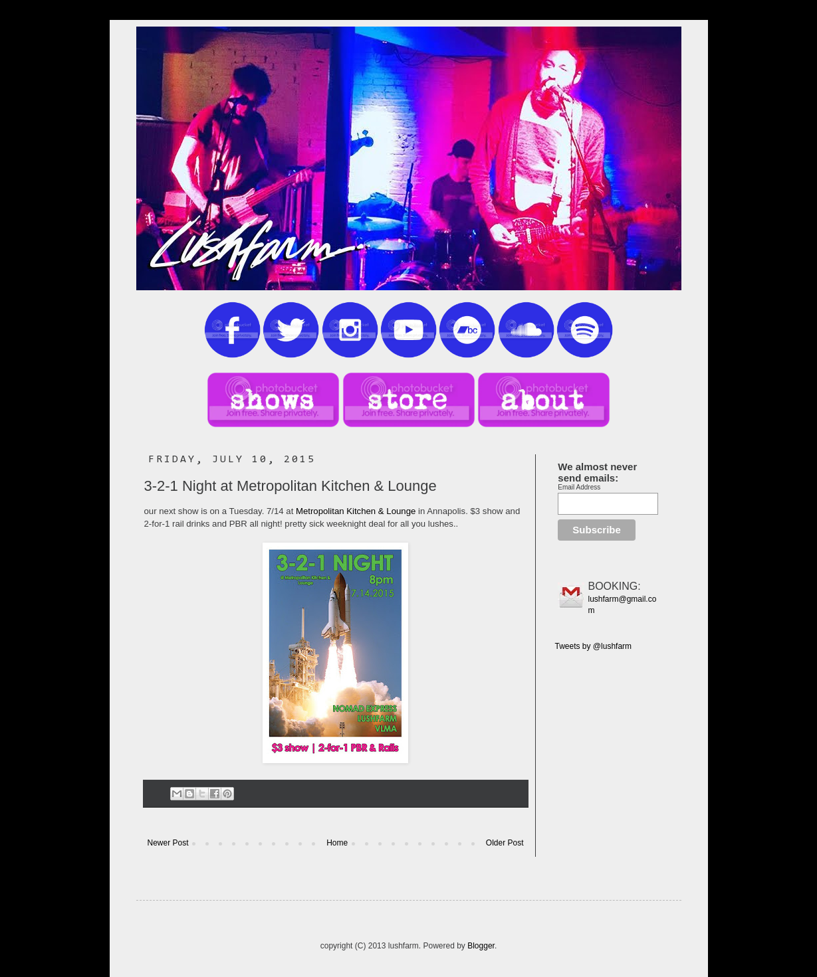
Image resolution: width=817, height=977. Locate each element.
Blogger (481, 945)
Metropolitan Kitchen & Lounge (355, 511)
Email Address (579, 487)
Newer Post (168, 842)
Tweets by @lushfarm (593, 646)
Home (337, 842)
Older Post (505, 842)
